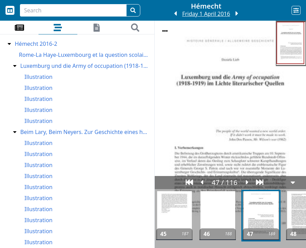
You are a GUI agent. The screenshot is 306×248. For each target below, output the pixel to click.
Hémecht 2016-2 (36, 44)
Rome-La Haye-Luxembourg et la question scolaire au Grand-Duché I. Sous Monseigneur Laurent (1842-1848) (84, 55)
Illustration (38, 77)
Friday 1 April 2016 (206, 14)
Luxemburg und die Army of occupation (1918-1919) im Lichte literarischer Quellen (84, 66)
